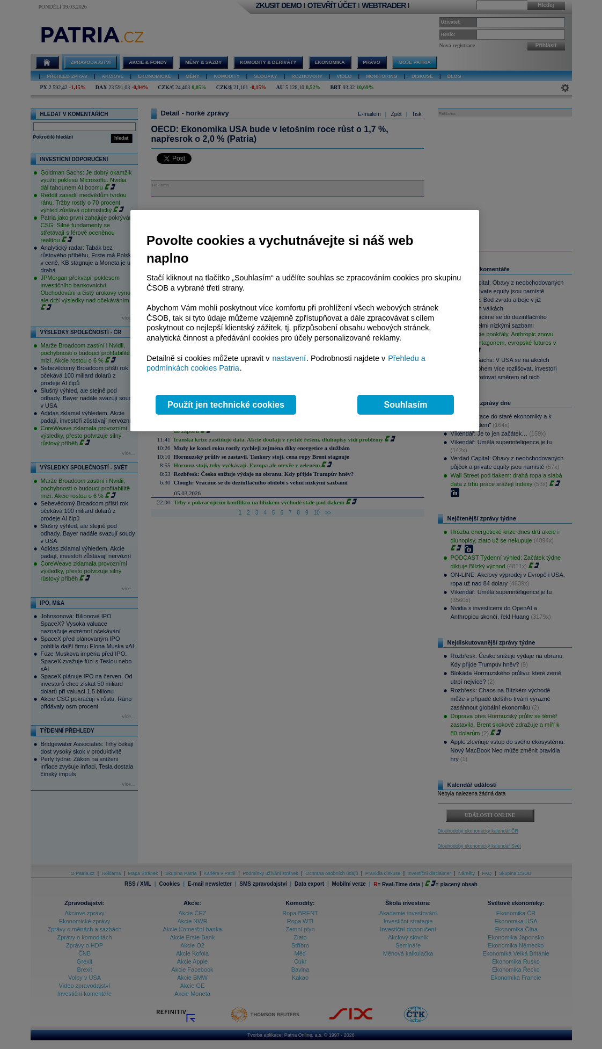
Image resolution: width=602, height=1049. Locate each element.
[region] (304, 321)
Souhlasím (406, 404)
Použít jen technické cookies (225, 404)
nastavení (289, 358)
